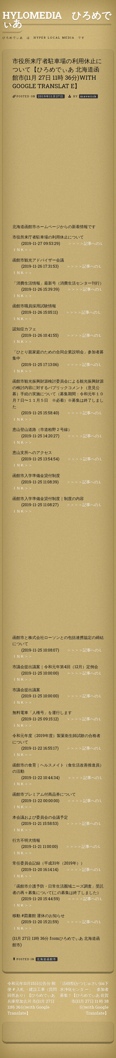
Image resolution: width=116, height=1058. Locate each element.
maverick (88, 96)
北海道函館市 (46, 959)
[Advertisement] (58, 165)
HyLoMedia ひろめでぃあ (56, 19)
